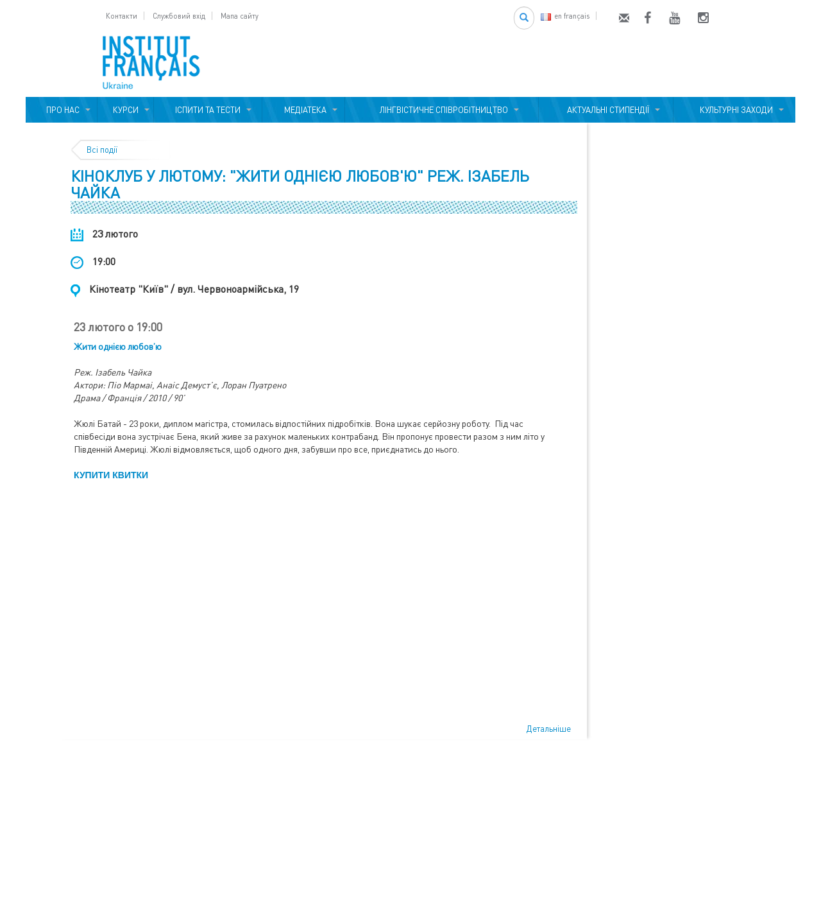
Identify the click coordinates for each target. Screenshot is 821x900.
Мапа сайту (239, 16)
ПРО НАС (61, 110)
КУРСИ (126, 110)
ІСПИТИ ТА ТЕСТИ (208, 110)
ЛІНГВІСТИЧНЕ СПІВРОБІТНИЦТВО (442, 110)
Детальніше (549, 728)
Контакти (121, 16)
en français (565, 16)
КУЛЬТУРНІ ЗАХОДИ (734, 110)
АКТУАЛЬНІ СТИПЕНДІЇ (606, 110)
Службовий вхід (179, 16)
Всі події (102, 149)
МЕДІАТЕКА (303, 110)
